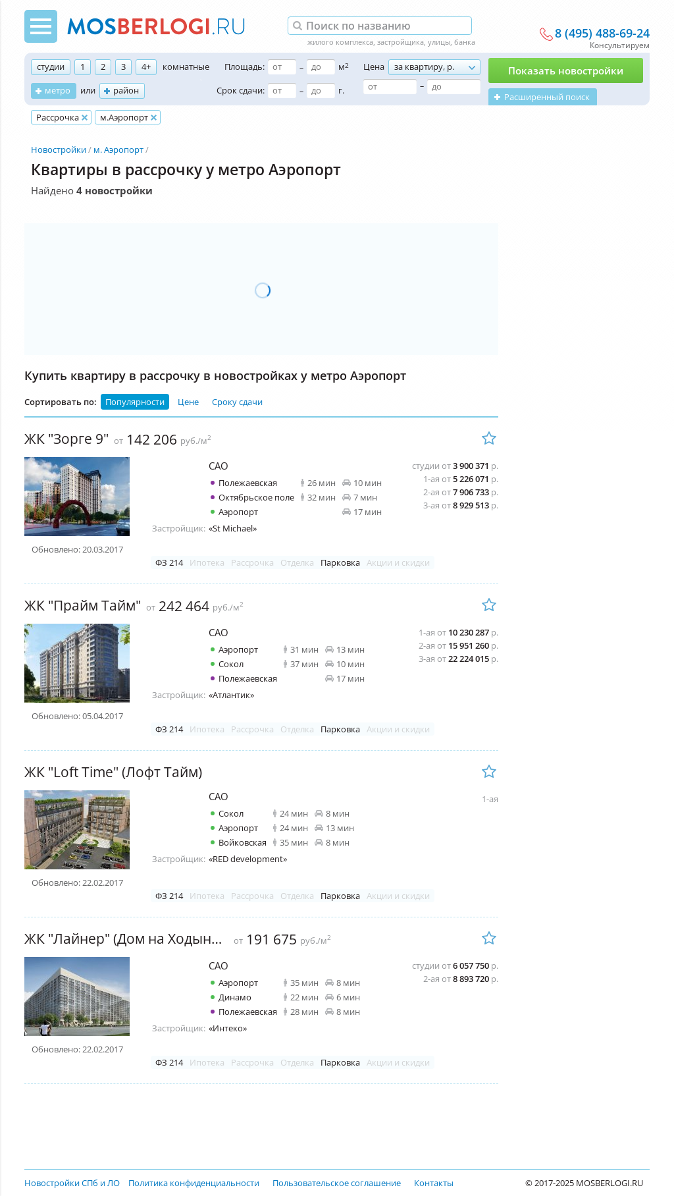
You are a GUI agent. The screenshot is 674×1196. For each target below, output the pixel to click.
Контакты (434, 1183)
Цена (373, 66)
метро (57, 90)
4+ (146, 66)
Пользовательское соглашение (336, 1183)
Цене (188, 402)
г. (341, 90)
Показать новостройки (565, 70)
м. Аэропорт (118, 149)
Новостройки (58, 149)
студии (51, 66)
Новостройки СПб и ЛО (72, 1183)
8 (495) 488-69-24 (602, 33)
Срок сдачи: (241, 90)
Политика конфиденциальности (193, 1183)
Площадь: (244, 66)
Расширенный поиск (547, 97)
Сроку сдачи (237, 402)
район (126, 90)
